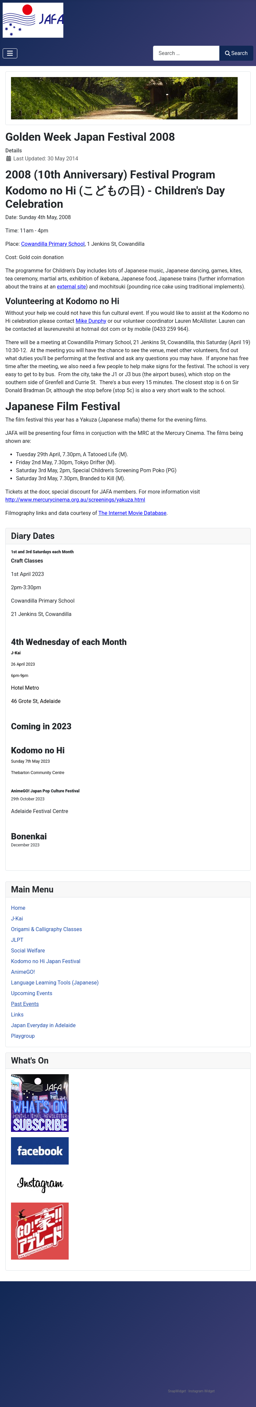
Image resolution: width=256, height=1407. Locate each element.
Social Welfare (28, 950)
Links (17, 1014)
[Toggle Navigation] (10, 53)
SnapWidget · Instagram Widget (191, 1391)
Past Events (25, 1004)
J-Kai (17, 918)
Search (236, 53)
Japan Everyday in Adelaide (43, 1025)
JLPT (17, 940)
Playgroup (23, 1036)
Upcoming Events (31, 993)
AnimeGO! (23, 972)
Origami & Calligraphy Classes (46, 929)
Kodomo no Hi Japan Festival (45, 961)
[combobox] (186, 53)
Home (18, 908)
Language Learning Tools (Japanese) (55, 982)
